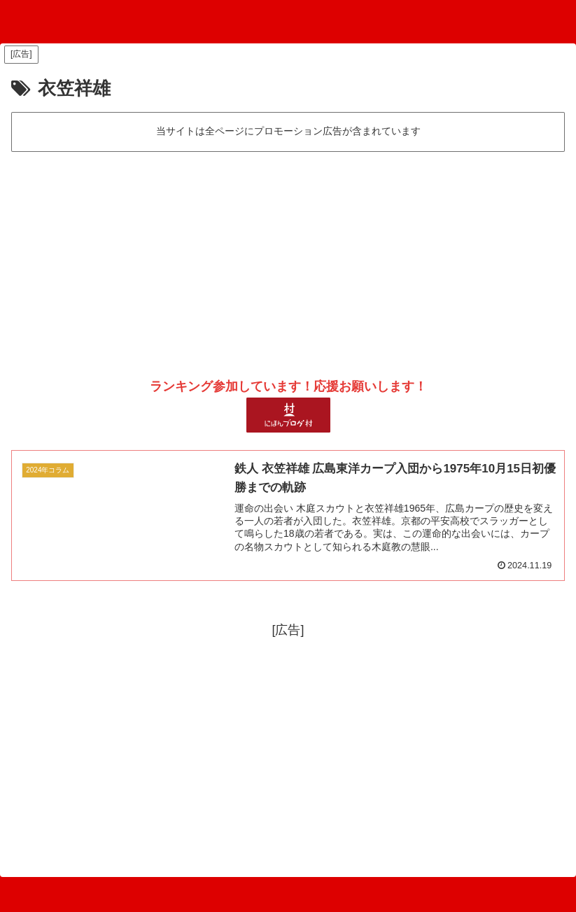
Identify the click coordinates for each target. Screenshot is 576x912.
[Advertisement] (288, 260)
